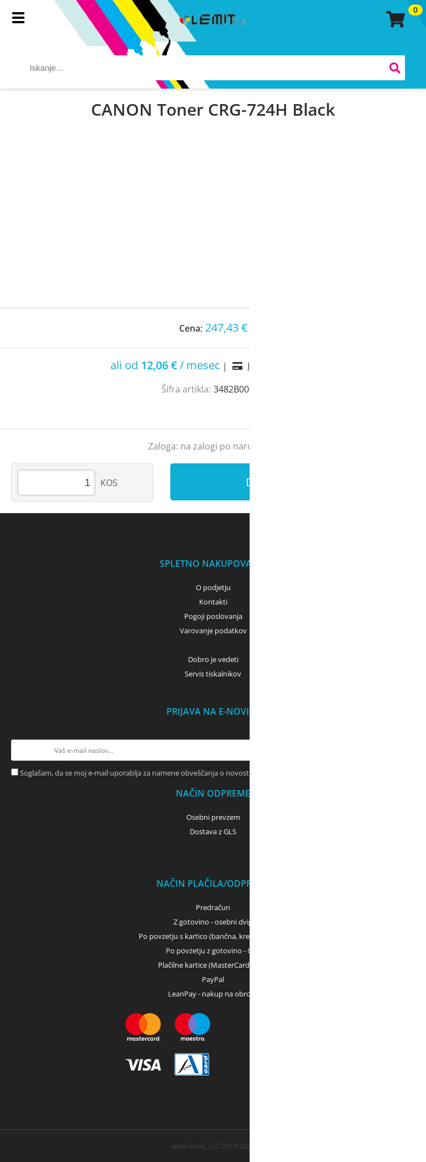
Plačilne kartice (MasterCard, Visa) (213, 965)
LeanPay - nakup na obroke (213, 994)
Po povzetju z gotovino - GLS (213, 951)
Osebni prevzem (213, 817)
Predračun (213, 907)
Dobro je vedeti (213, 659)
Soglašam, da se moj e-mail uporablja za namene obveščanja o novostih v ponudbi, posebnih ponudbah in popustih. (211, 773)
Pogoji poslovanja (213, 616)
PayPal (213, 979)
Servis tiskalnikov (213, 674)
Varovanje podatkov (213, 631)
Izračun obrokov (281, 366)
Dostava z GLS (213, 831)
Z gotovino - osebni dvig (213, 922)
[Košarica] (394, 19)
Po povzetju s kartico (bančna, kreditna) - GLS (213, 936)
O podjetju (213, 587)
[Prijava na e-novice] (404, 750)
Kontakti (213, 602)
